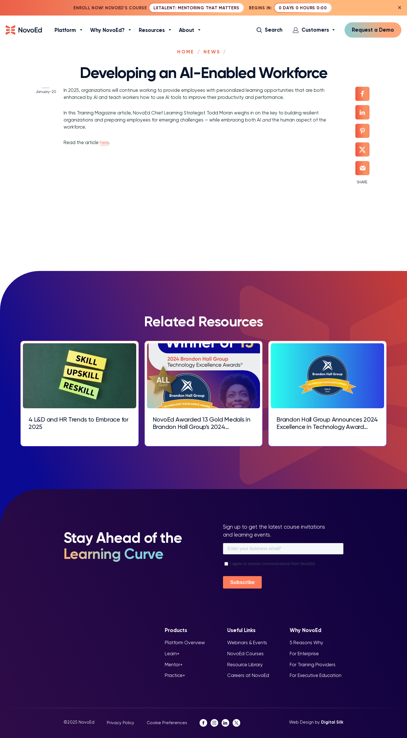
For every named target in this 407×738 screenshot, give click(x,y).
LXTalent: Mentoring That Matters (197, 8)
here (99, 136)
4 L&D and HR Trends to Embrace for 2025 (78, 423)
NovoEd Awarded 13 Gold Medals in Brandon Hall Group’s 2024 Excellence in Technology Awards (200, 423)
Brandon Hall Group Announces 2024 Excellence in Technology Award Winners (319, 423)
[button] (270, 30)
